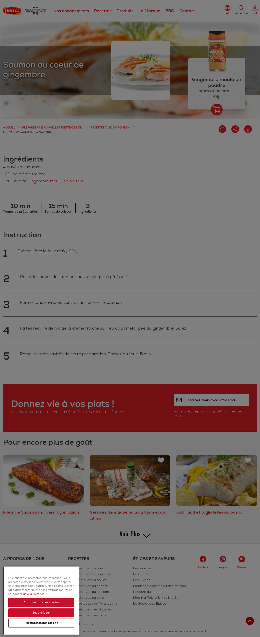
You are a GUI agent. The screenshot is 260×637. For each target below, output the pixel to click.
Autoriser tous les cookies (41, 621)
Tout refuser (41, 632)
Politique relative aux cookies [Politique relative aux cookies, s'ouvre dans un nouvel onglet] (26, 613)
